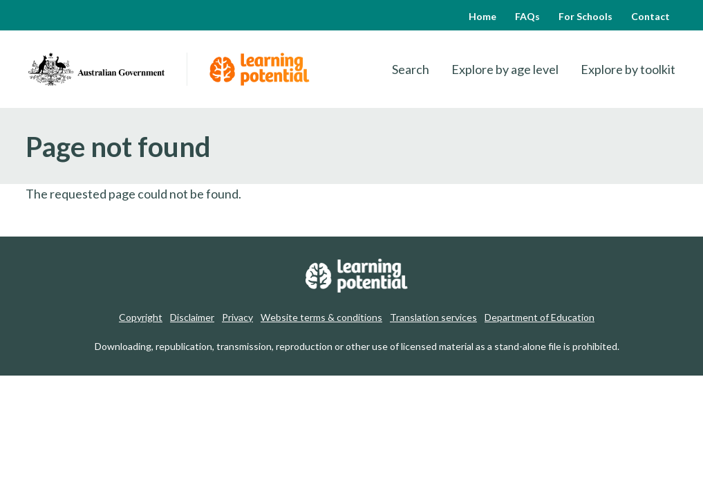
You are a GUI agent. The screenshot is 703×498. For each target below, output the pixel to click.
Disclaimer (192, 317)
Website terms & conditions (321, 317)
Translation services (433, 317)
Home (482, 16)
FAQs (527, 16)
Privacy (237, 317)
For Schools (585, 16)
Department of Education (539, 317)
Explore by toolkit (628, 69)
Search (410, 69)
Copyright (140, 317)
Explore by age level (505, 69)
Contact (650, 16)
